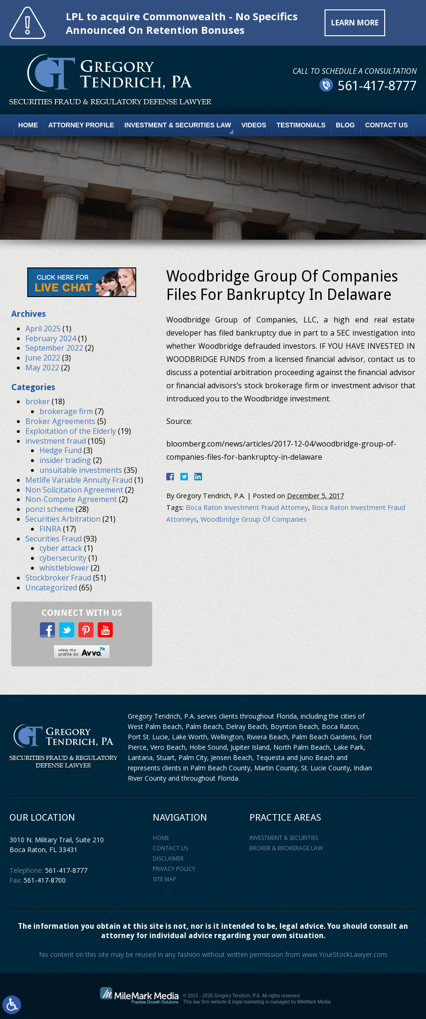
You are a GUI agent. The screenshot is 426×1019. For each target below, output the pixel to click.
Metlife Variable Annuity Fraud (78, 480)
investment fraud (55, 441)
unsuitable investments (80, 470)
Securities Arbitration (63, 519)
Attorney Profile (81, 125)
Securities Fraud (53, 538)
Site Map (164, 879)
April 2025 (43, 328)
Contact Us (386, 125)
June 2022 (42, 358)
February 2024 (50, 338)
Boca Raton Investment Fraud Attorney (247, 507)
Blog (345, 125)
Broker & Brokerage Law (286, 848)
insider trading (65, 460)
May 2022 (42, 367)
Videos (253, 125)
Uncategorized (51, 587)
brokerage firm (66, 411)
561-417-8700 (44, 880)
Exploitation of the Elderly (70, 431)
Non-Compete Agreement (71, 499)
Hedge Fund (60, 450)
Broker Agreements (60, 421)
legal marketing (248, 1001)
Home (28, 125)
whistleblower (64, 568)
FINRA (50, 529)
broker (37, 401)
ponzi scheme (49, 509)
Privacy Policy (174, 869)
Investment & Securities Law (177, 125)
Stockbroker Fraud (58, 577)
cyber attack (60, 548)
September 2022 (54, 348)
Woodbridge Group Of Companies (254, 519)
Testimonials (301, 125)
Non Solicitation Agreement (74, 490)
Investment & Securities (283, 838)
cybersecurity (62, 558)
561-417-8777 (66, 870)
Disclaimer (168, 858)
